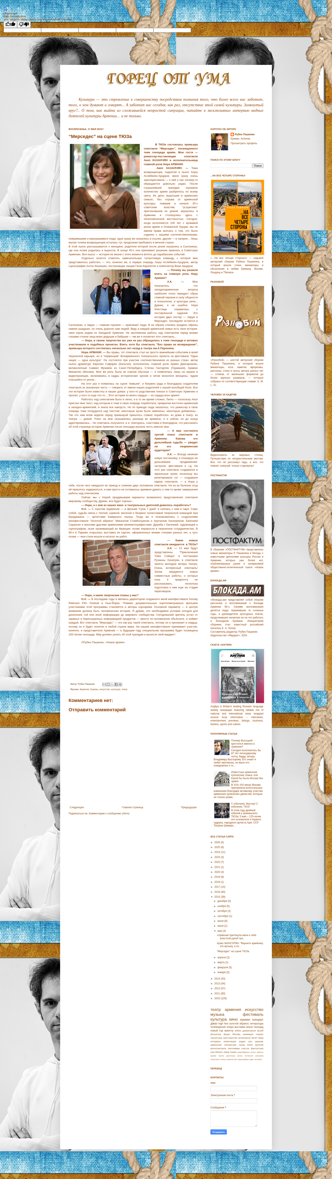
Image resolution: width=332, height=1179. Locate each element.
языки (233, 1052)
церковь (259, 1041)
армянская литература (223, 1045)
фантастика (257, 1048)
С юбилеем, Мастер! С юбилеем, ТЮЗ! (244, 805)
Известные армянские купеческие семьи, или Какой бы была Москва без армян (247, 777)
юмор (226, 1052)
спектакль (215, 1059)
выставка (239, 1027)
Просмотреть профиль (244, 143)
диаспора (230, 1056)
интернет (249, 1056)
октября (222, 911)
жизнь (240, 1056)
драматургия (249, 1030)
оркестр (229, 1030)
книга (250, 1045)
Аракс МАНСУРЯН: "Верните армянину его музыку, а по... (240, 945)
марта (221, 962)
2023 (217, 857)
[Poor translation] (24, 24)
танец (223, 1059)
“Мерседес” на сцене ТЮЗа (233, 951)
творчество (231, 1059)
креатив (259, 1045)
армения (233, 1009)
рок (250, 1041)
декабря (222, 901)
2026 (217, 842)
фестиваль (253, 1014)
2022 (217, 862)
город (242, 1045)
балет (254, 1038)
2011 (217, 993)
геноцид (258, 1027)
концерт (257, 1019)
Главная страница (132, 807)
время (213, 1056)
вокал (249, 1027)
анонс (253, 1052)
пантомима (234, 1048)
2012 (217, 988)
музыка (217, 1014)
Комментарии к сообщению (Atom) (109, 813)
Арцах (227, 1034)
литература (256, 1023)
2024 (217, 852)
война (238, 1030)
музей (260, 1030)
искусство (105, 689)
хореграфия (243, 1059)
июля (220, 920)
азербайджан (243, 1052)
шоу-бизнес (216, 1052)
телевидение (218, 1027)
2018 (217, 881)
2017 (217, 886)
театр (124, 689)
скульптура (216, 1038)
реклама (259, 1056)
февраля (223, 967)
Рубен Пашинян (245, 134)
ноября (222, 906)
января (221, 972)
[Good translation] (10, 24)
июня (220, 925)
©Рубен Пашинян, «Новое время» (103, 642)
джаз (213, 1023)
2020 (217, 872)
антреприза (244, 1038)
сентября (223, 916)
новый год (216, 1030)
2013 (217, 983)
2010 (217, 998)
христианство (230, 1038)
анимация (248, 1034)
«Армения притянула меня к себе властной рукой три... (236, 937)
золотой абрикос (239, 1023)
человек (258, 1059)
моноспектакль (218, 1048)
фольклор (215, 1034)
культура (115, 689)
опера (230, 1027)
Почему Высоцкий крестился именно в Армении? (243, 743)
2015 (217, 896)
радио (242, 1041)
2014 (217, 978)
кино (233, 1019)
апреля (222, 957)
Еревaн (94, 689)
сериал (259, 1034)
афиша (260, 1052)
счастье (245, 1048)
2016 (217, 891)
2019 (217, 876)
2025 (217, 847)
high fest (223, 1023)
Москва (236, 1034)
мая (220, 930)
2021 (217, 867)
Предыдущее (189, 807)
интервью (215, 1041)
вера (260, 1038)
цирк (251, 1059)
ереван (245, 1019)
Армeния (84, 689)
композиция (230, 1041)
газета (221, 1056)
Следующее (77, 807)
